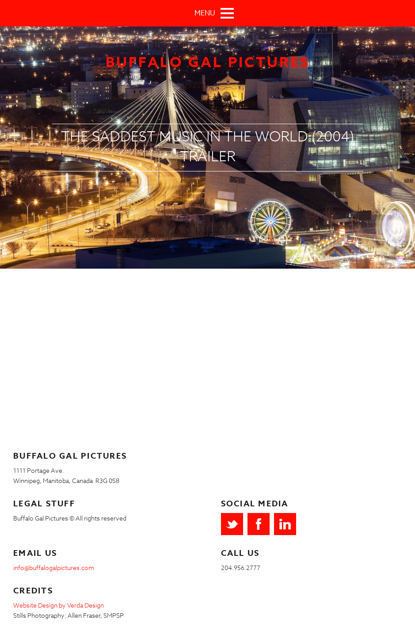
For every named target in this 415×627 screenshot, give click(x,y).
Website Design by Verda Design (58, 605)
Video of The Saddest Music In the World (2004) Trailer (141, 355)
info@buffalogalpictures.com (53, 567)
